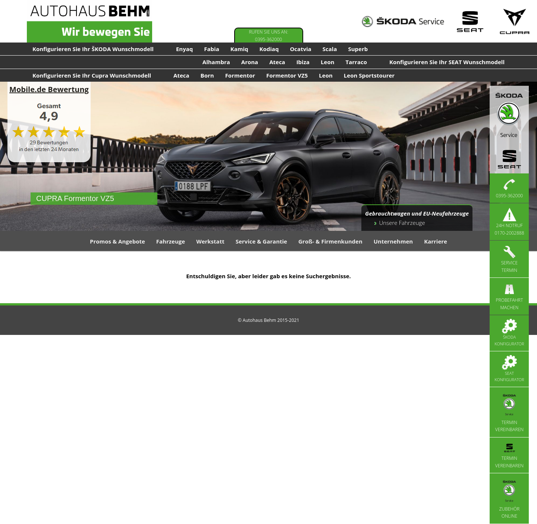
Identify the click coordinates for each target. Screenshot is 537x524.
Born (207, 75)
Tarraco (356, 62)
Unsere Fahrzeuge (402, 222)
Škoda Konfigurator (509, 332)
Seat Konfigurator (509, 369)
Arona (249, 62)
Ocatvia (300, 49)
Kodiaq (269, 49)
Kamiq (239, 49)
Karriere (435, 241)
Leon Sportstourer (369, 75)
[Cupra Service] (514, 21)
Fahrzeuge (170, 241)
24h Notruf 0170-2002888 (509, 221)
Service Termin (509, 258)
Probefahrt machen (509, 296)
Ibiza (303, 62)
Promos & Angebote (117, 241)
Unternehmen (393, 241)
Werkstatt (210, 241)
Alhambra (216, 62)
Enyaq (184, 49)
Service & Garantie (261, 241)
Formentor (240, 75)
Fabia (211, 49)
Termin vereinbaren (509, 412)
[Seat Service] (470, 21)
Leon (327, 62)
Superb (358, 49)
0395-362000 (509, 188)
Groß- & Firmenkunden (330, 241)
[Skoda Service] (403, 21)
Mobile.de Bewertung (49, 89)
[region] (268, 156)
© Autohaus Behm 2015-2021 (268, 320)
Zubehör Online (509, 498)
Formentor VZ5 (287, 75)
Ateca (277, 62)
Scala (330, 49)
